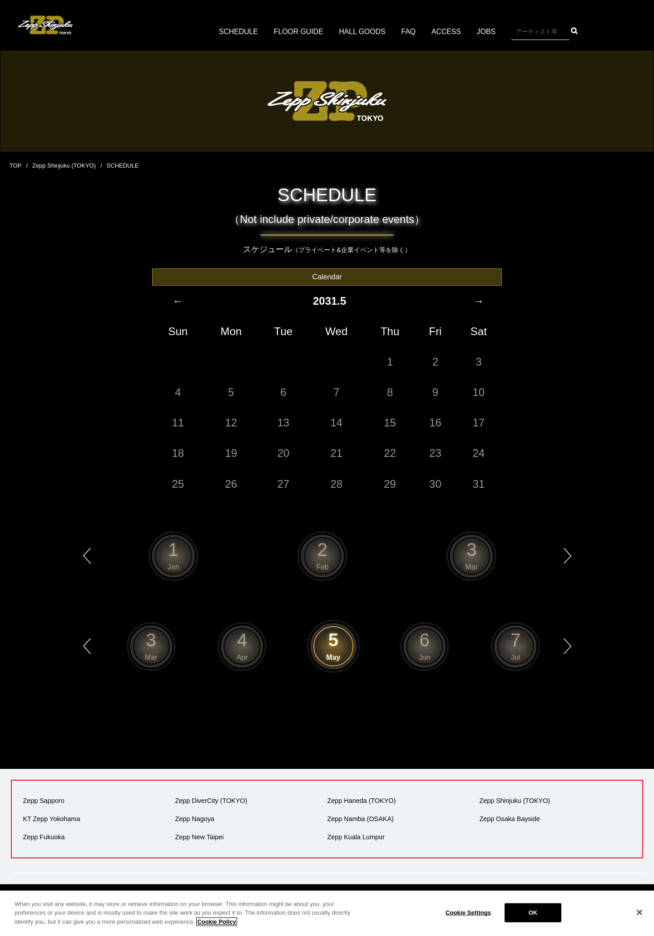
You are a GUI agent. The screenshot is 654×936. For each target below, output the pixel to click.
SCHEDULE (237, 31)
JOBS (487, 31)
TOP (16, 165)
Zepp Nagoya (194, 819)
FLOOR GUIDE (298, 31)
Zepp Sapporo (43, 801)
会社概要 (260, 900)
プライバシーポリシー (313, 900)
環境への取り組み (439, 900)
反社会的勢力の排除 (502, 900)
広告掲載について (379, 900)
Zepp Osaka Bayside (509, 819)
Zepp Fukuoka (43, 837)
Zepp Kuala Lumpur (355, 837)
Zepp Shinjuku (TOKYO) (64, 165)
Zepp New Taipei (199, 837)
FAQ (409, 31)
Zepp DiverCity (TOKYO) (211, 801)
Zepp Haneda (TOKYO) (361, 801)
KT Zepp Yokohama (51, 819)
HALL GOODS (362, 31)
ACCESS (447, 31)
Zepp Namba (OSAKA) (360, 819)
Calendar (327, 276)
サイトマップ (559, 900)
